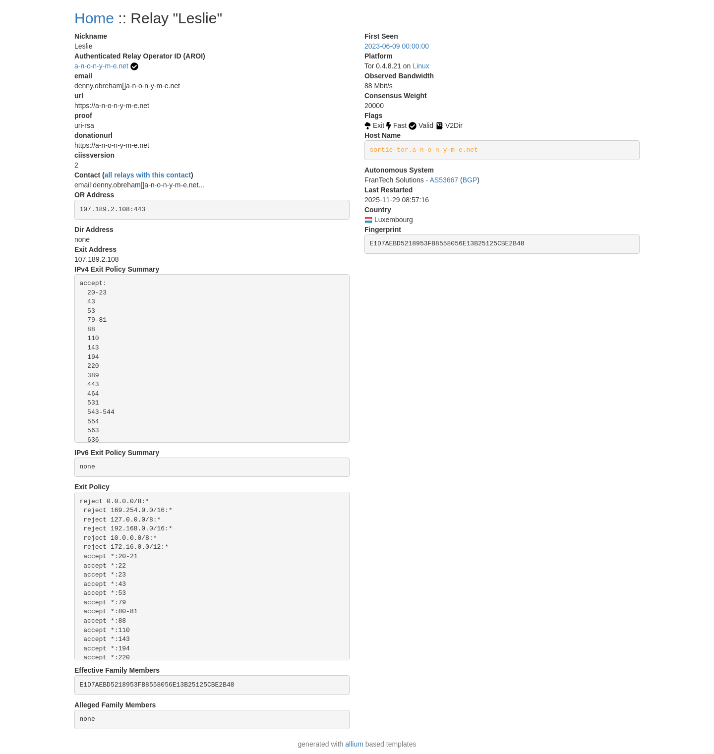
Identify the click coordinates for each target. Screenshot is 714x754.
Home (94, 18)
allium (354, 744)
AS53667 (444, 180)
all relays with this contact (148, 175)
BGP (470, 180)
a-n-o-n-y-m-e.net (101, 66)
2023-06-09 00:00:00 (396, 46)
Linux (421, 66)
